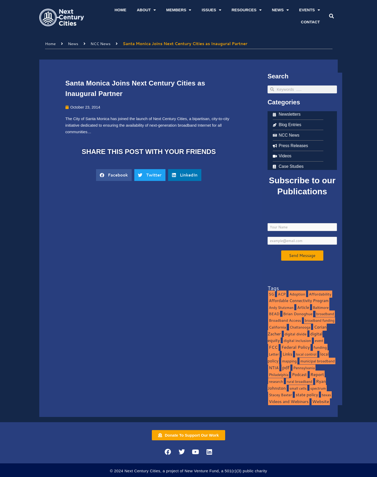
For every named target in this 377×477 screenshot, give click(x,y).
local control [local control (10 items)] (306, 353)
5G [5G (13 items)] (271, 294)
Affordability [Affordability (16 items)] (320, 294)
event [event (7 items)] (319, 340)
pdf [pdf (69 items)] (286, 367)
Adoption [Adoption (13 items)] (297, 294)
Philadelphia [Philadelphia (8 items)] (278, 374)
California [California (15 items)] (277, 327)
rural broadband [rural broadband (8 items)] (299, 381)
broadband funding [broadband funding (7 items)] (319, 320)
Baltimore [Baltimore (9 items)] (321, 307)
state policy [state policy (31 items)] (307, 395)
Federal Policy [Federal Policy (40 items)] (295, 347)
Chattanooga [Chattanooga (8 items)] (300, 326)
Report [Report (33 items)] (317, 374)
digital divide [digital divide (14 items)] (296, 333)
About (146, 10)
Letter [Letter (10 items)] (274, 353)
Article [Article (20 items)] (303, 307)
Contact (310, 22)
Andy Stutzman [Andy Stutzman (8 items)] (281, 307)
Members (178, 10)
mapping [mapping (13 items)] (289, 360)
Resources (247, 10)
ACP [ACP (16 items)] (282, 294)
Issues (211, 10)
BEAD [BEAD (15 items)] (274, 314)
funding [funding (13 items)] (320, 347)
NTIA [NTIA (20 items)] (274, 368)
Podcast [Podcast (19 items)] (299, 374)
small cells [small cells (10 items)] (298, 387)
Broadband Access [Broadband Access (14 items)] (285, 320)
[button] (331, 16)
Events (309, 10)
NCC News (101, 43)
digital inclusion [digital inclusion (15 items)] (297, 340)
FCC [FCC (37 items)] (273, 347)
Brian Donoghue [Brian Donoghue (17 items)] (298, 314)
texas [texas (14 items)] (326, 395)
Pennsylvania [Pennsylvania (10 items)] (304, 367)
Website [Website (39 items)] (320, 401)
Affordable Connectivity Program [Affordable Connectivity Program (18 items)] (299, 300)
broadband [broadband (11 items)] (325, 313)
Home (120, 10)
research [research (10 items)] (276, 381)
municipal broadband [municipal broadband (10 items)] (317, 360)
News (280, 10)
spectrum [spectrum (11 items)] (318, 387)
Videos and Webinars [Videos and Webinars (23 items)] (289, 401)
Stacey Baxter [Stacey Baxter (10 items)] (280, 394)
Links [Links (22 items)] (287, 354)
